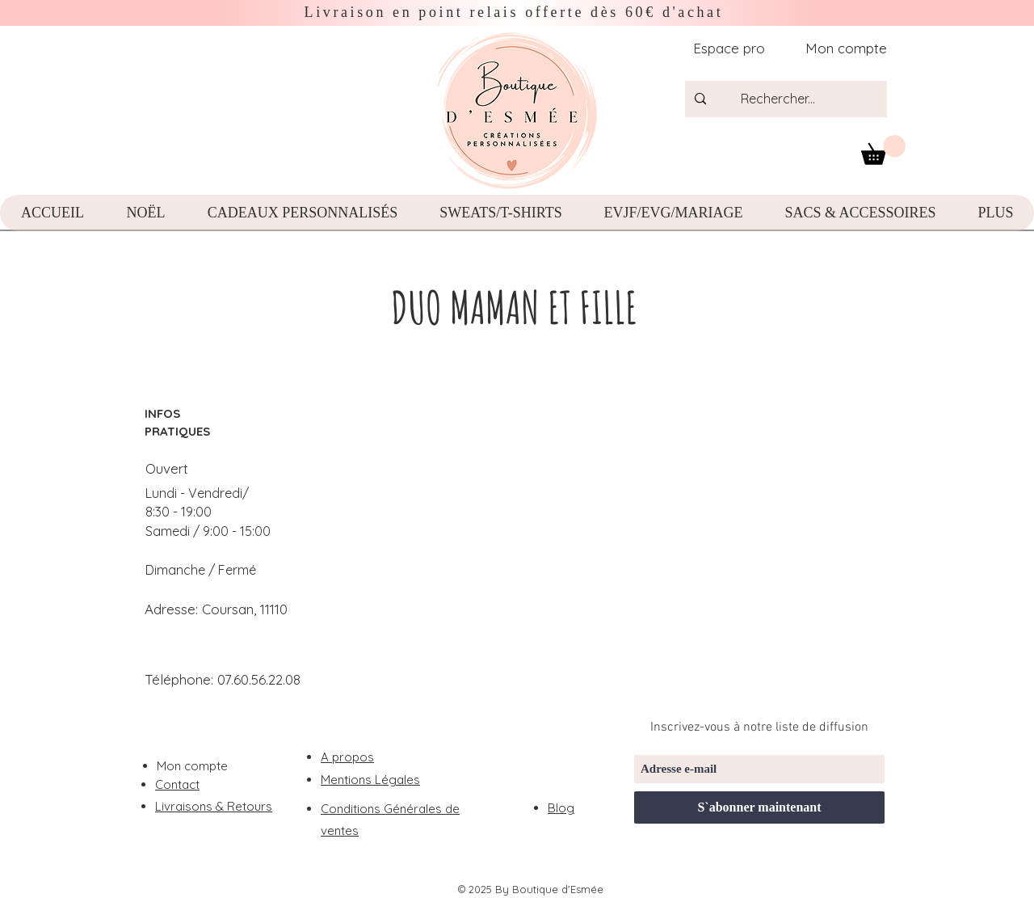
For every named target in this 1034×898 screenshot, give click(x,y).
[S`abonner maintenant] (759, 807)
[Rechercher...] (797, 99)
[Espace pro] (727, 48)
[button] (883, 150)
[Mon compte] (840, 48)
